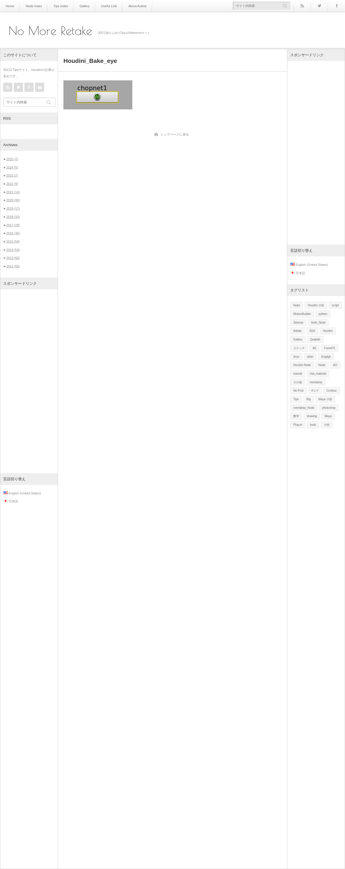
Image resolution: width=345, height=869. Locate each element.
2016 (13, 233)
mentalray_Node (303, 407)
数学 (296, 416)
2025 (12, 159)
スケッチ (299, 348)
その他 (297, 382)
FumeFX (329, 348)
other (310, 356)
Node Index (32, 5)
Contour (331, 390)
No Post (298, 390)
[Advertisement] (29, 381)
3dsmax (298, 322)
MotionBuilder (302, 314)
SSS (312, 330)
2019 (13, 208)
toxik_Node (318, 322)
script (335, 305)
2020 (13, 200)
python (323, 314)
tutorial (297, 373)
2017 (13, 225)
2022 (12, 183)
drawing (312, 416)
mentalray (316, 382)
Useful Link (103, 5)
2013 (13, 258)
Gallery (80, 5)
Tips (296, 399)
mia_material (318, 373)
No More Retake (50, 31)
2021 (13, 192)
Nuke (296, 305)
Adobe (297, 330)
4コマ (315, 390)
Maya (328, 416)
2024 (12, 167)
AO (335, 365)
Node (322, 365)
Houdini (328, 330)
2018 (13, 216)
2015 (13, 241)
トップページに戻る (174, 134)
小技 (327, 424)
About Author (130, 5)
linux (296, 356)
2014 (13, 249)
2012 (13, 266)
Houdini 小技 (316, 305)
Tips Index (57, 5)
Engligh (326, 356)
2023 (12, 175)
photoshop (329, 407)
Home (9, 5)
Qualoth (315, 339)
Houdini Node (302, 365)
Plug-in (297, 424)
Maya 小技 (325, 399)
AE (314, 348)
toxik (313, 424)
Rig (309, 399)
